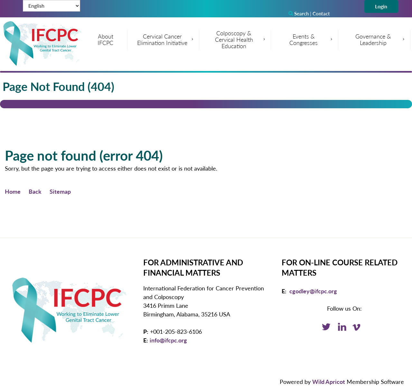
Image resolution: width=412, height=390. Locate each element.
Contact (321, 13)
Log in (381, 6)
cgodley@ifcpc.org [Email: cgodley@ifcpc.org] (313, 291)
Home (13, 191)
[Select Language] (51, 6)
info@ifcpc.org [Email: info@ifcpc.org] (168, 340)
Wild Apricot (328, 381)
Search (298, 13)
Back (35, 191)
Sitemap (60, 191)
